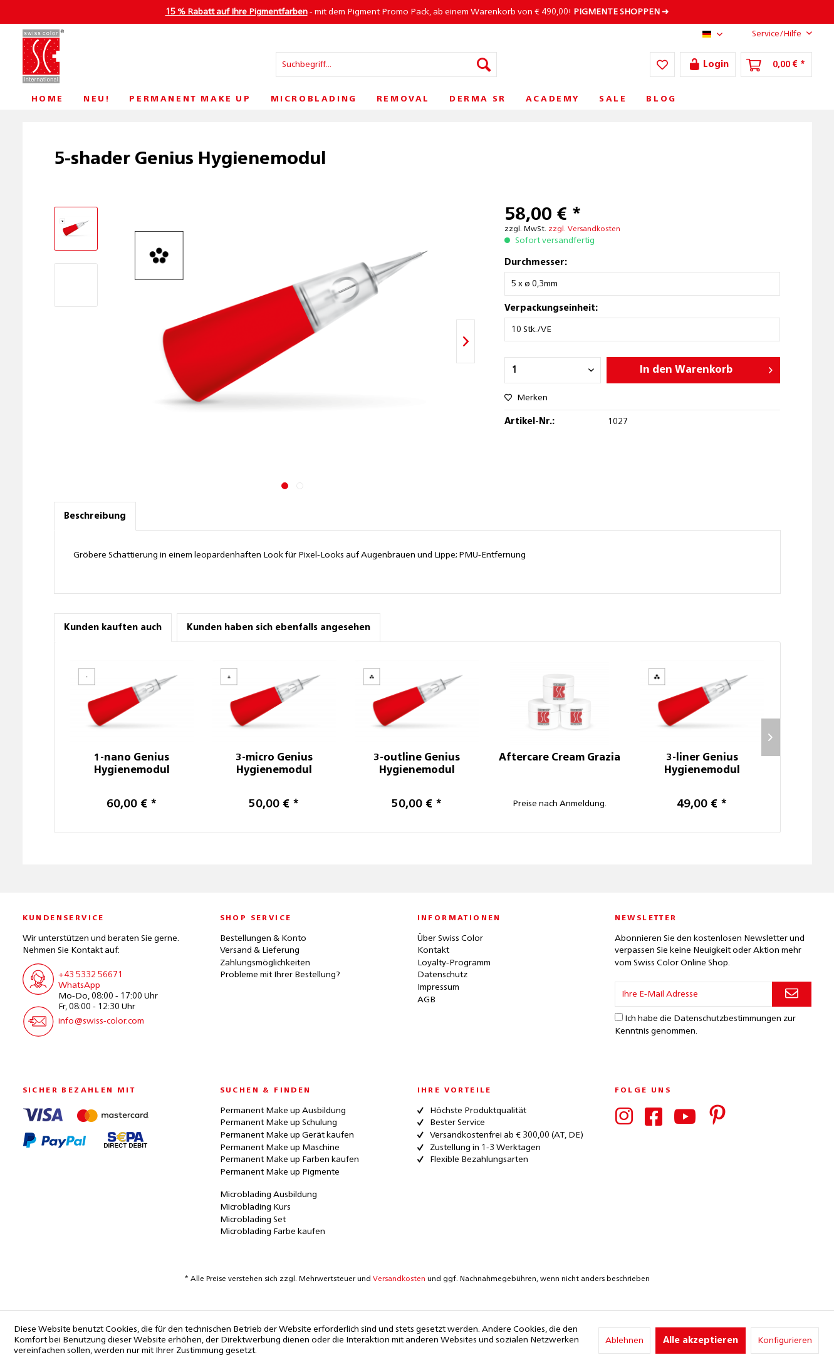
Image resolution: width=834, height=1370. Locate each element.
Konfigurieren (785, 1340)
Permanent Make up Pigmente (280, 1172)
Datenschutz (442, 974)
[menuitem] (386, 64)
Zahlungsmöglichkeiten (265, 962)
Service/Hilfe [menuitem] (772, 33)
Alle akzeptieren (700, 1340)
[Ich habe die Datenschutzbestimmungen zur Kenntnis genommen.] (619, 1017)
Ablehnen (624, 1340)
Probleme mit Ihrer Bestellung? (280, 974)
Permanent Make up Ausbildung (283, 1110)
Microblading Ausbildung (268, 1194)
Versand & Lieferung (260, 950)
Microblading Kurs (255, 1207)
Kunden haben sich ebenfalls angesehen (278, 627)
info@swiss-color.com (101, 1021)
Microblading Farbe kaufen (272, 1231)
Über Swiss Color (450, 938)
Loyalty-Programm (454, 962)
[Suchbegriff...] (386, 64)
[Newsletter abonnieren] (791, 994)
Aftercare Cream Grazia (559, 758)
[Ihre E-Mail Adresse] (694, 994)
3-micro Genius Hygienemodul (274, 764)
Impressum (438, 987)
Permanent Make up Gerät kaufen (287, 1135)
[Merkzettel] (662, 64)
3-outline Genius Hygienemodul (416, 764)
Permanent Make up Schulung (278, 1122)
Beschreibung (95, 516)
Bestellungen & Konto (263, 938)
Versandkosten (399, 1279)
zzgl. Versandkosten (584, 229)
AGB (426, 999)
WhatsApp (79, 985)
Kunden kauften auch (113, 627)
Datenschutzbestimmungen (727, 1018)
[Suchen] (484, 64)
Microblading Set (253, 1219)
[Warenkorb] (776, 64)
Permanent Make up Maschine (280, 1147)
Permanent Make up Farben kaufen (289, 1159)
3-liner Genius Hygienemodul (702, 764)
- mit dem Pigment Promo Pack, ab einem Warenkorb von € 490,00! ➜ (417, 12)
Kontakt (433, 950)
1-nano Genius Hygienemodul (132, 764)
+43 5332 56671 (90, 974)
